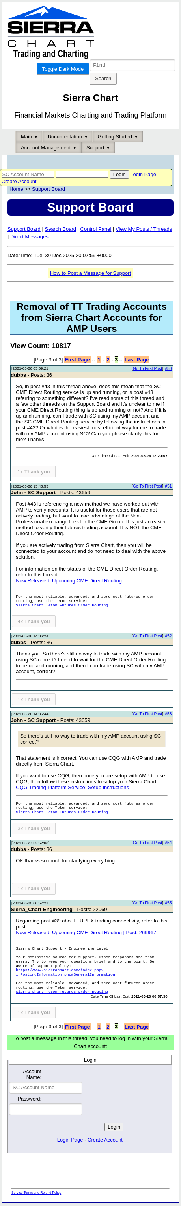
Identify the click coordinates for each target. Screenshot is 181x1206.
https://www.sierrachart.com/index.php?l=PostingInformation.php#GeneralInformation (65, 973)
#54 (168, 844)
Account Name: (32, 1075)
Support (95, 149)
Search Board (60, 230)
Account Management (46, 149)
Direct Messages (29, 238)
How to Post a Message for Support (90, 274)
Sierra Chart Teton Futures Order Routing (62, 606)
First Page (77, 361)
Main (26, 138)
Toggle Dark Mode (63, 69)
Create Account (19, 183)
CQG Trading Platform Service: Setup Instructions (72, 789)
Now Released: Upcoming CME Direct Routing (69, 582)
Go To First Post (147, 370)
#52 (168, 637)
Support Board (48, 190)
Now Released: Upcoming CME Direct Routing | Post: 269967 (86, 934)
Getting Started (115, 138)
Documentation (65, 138)
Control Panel (96, 230)
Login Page (143, 176)
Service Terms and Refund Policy (36, 1194)
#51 (168, 487)
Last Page (137, 361)
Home (16, 190)
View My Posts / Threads (144, 230)
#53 (168, 715)
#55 (168, 904)
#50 (168, 370)
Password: (29, 1100)
